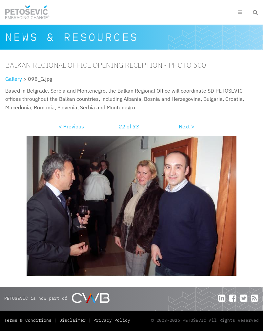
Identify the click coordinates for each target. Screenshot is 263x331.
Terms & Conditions (29, 320)
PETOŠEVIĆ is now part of (57, 298)
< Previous (71, 126)
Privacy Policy (111, 320)
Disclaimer (72, 320)
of (129, 126)
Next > (186, 126)
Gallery (13, 79)
